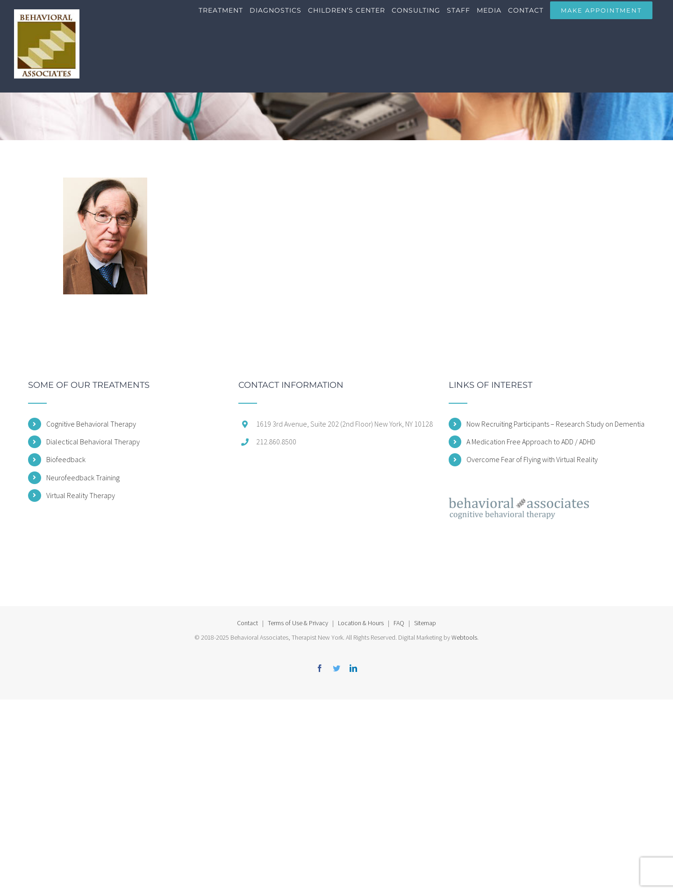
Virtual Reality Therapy (80, 495)
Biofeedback (66, 459)
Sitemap (425, 623)
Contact (247, 623)
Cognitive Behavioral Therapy (91, 423)
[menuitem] (224, 18)
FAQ (399, 623)
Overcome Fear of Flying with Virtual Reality (532, 459)
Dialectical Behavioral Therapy (93, 441)
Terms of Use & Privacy (298, 623)
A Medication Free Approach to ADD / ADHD (530, 441)
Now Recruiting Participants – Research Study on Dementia (555, 423)
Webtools (464, 637)
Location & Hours (361, 623)
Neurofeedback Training (83, 477)
